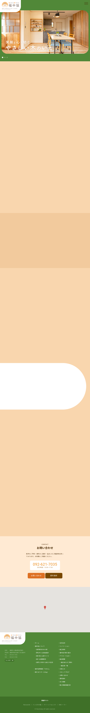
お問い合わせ (36, 576)
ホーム (37, 643)
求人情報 (62, 682)
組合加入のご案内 (66, 662)
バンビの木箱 (37, 705)
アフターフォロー (65, 656)
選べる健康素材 (41, 659)
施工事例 (62, 649)
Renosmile (26, 705)
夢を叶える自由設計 (42, 653)
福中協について (40, 646)
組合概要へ (9, 660)
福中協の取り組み (65, 653)
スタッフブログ (64, 672)
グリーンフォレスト (50, 705)
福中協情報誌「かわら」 (42, 669)
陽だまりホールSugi (41, 672)
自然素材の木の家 (41, 649)
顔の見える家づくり (42, 656)
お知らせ (62, 669)
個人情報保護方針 (65, 685)
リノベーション (64, 646)
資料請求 (53, 576)
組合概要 (62, 659)
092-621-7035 (45, 564)
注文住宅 (62, 643)
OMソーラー (63, 705)
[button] (2, 57)
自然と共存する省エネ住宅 (44, 662)
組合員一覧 (64, 665)
